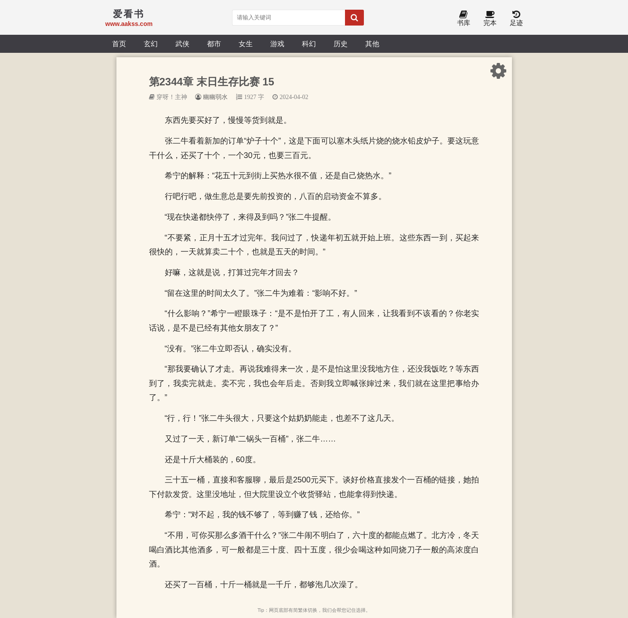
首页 (119, 44)
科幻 (309, 44)
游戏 (277, 44)
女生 (246, 44)
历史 (341, 44)
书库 (463, 18)
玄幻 (151, 44)
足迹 (516, 18)
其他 (372, 44)
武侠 (182, 44)
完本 (490, 18)
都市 (214, 44)
